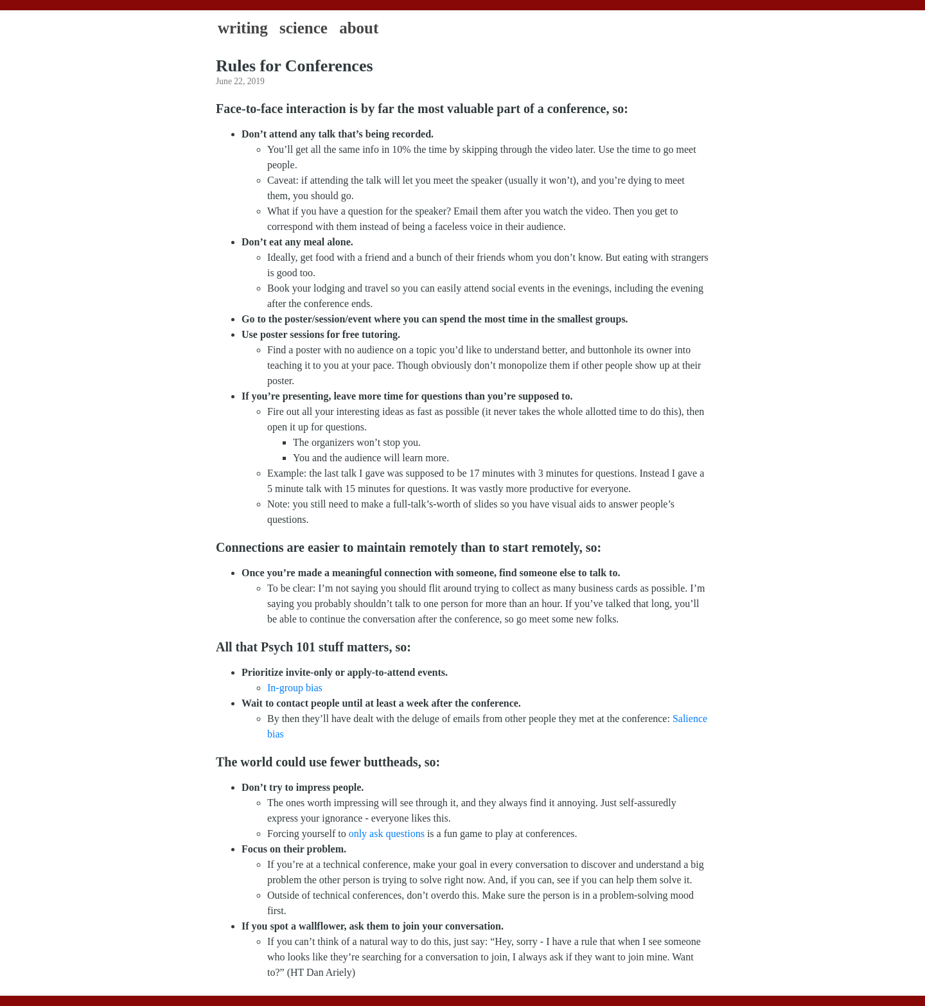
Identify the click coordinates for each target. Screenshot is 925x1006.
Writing (243, 28)
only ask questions (387, 833)
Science (303, 28)
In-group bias (294, 687)
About (358, 28)
